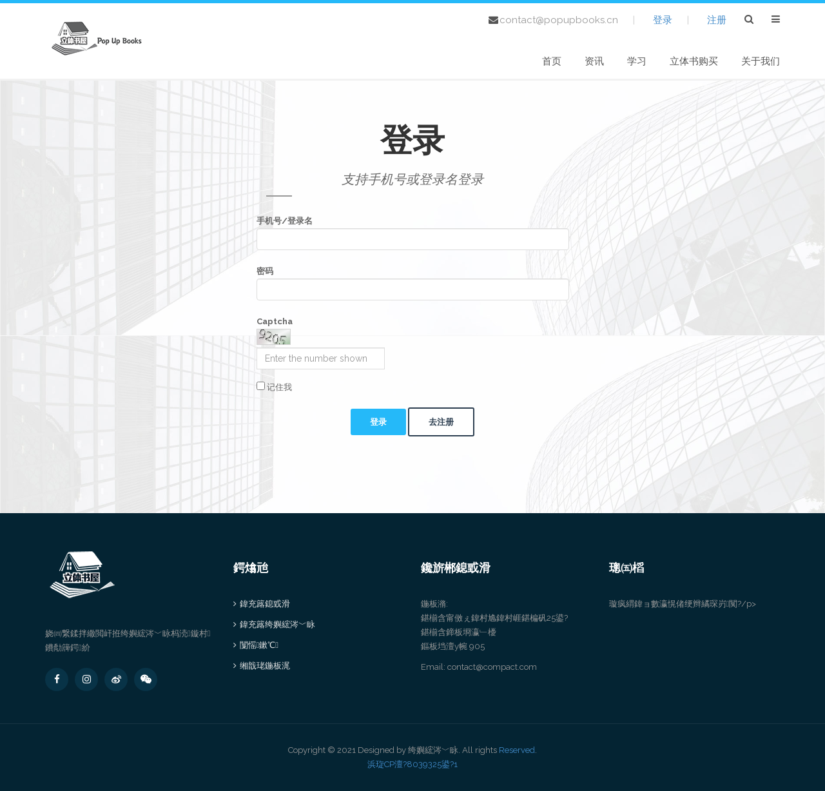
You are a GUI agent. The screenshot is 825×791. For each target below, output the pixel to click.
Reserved (517, 750)
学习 (636, 61)
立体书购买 (694, 61)
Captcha (275, 321)
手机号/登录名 (285, 221)
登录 (662, 20)
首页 (551, 61)
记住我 (274, 387)
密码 (265, 271)
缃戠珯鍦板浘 (265, 665)
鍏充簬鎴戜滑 (265, 604)
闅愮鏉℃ (259, 645)
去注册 (441, 422)
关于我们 (760, 61)
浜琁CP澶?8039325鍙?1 (412, 764)
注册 (716, 20)
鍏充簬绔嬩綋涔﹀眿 (277, 624)
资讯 (594, 61)
